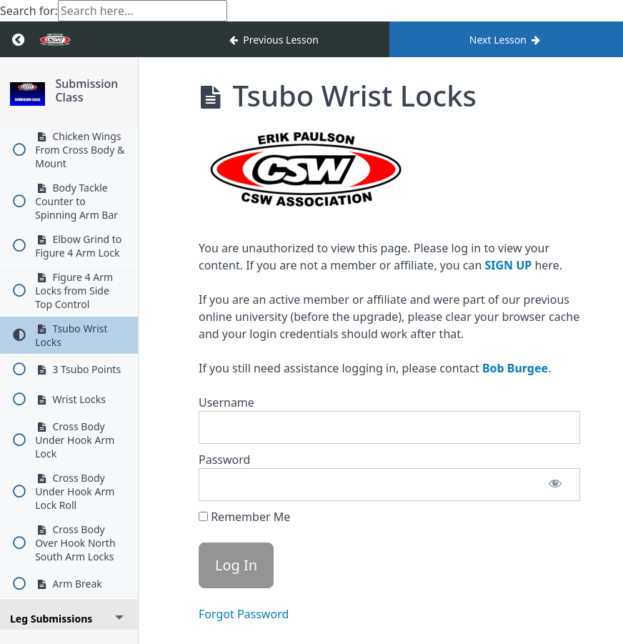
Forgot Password (244, 614)
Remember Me (244, 517)
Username (226, 402)
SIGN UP (508, 265)
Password (224, 459)
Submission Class (91, 90)
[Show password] (555, 484)
